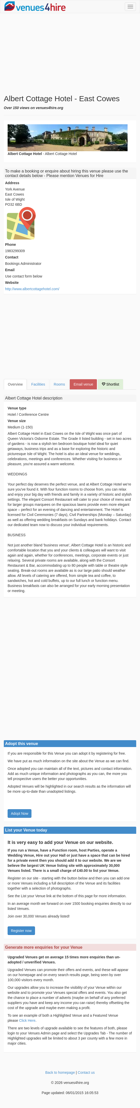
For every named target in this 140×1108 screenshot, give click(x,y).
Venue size (17, 421)
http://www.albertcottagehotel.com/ (32, 289)
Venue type (17, 408)
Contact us (86, 1072)
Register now (21, 931)
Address (12, 183)
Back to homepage (60, 1072)
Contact (11, 257)
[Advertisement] (70, 53)
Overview (15, 384)
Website (12, 283)
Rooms (59, 384)
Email (9, 270)
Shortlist (110, 384)
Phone (10, 245)
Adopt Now (19, 813)
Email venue (83, 384)
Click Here (27, 1020)
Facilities (38, 384)
